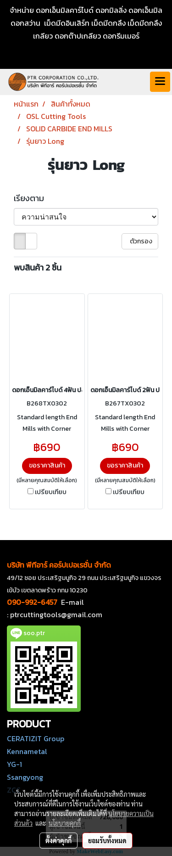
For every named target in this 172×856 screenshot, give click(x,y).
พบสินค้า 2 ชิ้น (37, 267)
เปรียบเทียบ (51, 492)
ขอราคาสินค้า (47, 465)
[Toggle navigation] (160, 82)
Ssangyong (25, 777)
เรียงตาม (32, 198)
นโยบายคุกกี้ (65, 823)
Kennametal (27, 751)
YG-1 (14, 764)
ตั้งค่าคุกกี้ (58, 840)
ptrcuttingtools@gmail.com (56, 614)
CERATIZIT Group (35, 738)
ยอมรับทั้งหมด (107, 840)
